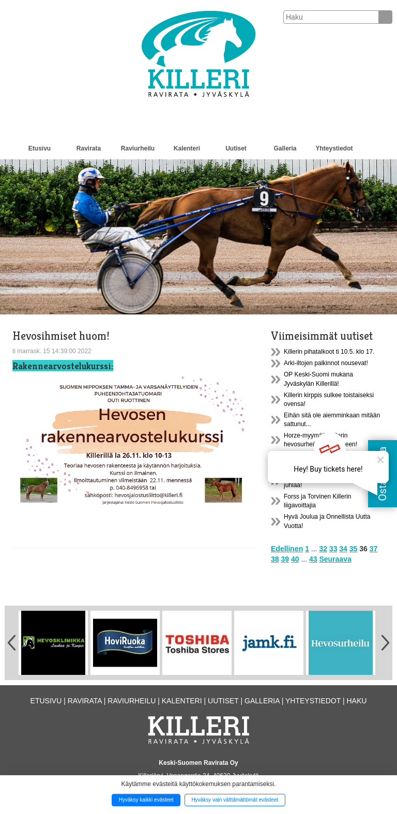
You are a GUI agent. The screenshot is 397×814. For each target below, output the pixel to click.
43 (313, 559)
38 (275, 559)
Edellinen (287, 549)
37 (374, 549)
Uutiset (236, 148)
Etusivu (39, 148)
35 (353, 549)
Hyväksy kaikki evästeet (146, 800)
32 (323, 549)
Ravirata (89, 148)
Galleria (284, 148)
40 (295, 559)
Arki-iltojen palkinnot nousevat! (326, 363)
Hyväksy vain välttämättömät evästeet (234, 800)
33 (333, 549)
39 (285, 559)
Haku (356, 701)
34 (343, 549)
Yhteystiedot (334, 148)
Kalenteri (187, 148)
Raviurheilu (138, 148)
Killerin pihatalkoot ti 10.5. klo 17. (329, 351)
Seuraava (335, 559)
